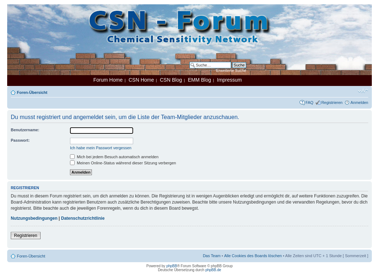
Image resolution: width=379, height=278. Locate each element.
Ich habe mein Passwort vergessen (100, 148)
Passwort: (20, 140)
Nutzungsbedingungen (34, 218)
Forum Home (108, 80)
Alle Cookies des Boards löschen (253, 256)
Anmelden (359, 102)
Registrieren (331, 102)
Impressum (229, 80)
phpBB (171, 266)
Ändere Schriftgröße (363, 91)
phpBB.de (213, 270)
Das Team (211, 256)
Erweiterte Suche (231, 70)
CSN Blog (171, 80)
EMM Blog (199, 80)
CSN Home (141, 80)
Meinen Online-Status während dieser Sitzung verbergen (123, 163)
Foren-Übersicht (32, 92)
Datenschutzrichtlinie (82, 218)
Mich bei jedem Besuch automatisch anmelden (114, 157)
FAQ (309, 102)
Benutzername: (25, 130)
